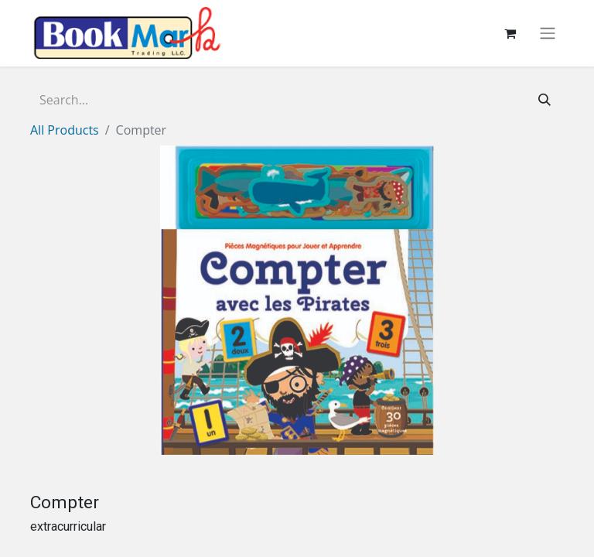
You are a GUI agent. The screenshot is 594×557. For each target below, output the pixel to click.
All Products (64, 129)
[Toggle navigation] (547, 33)
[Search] (544, 99)
